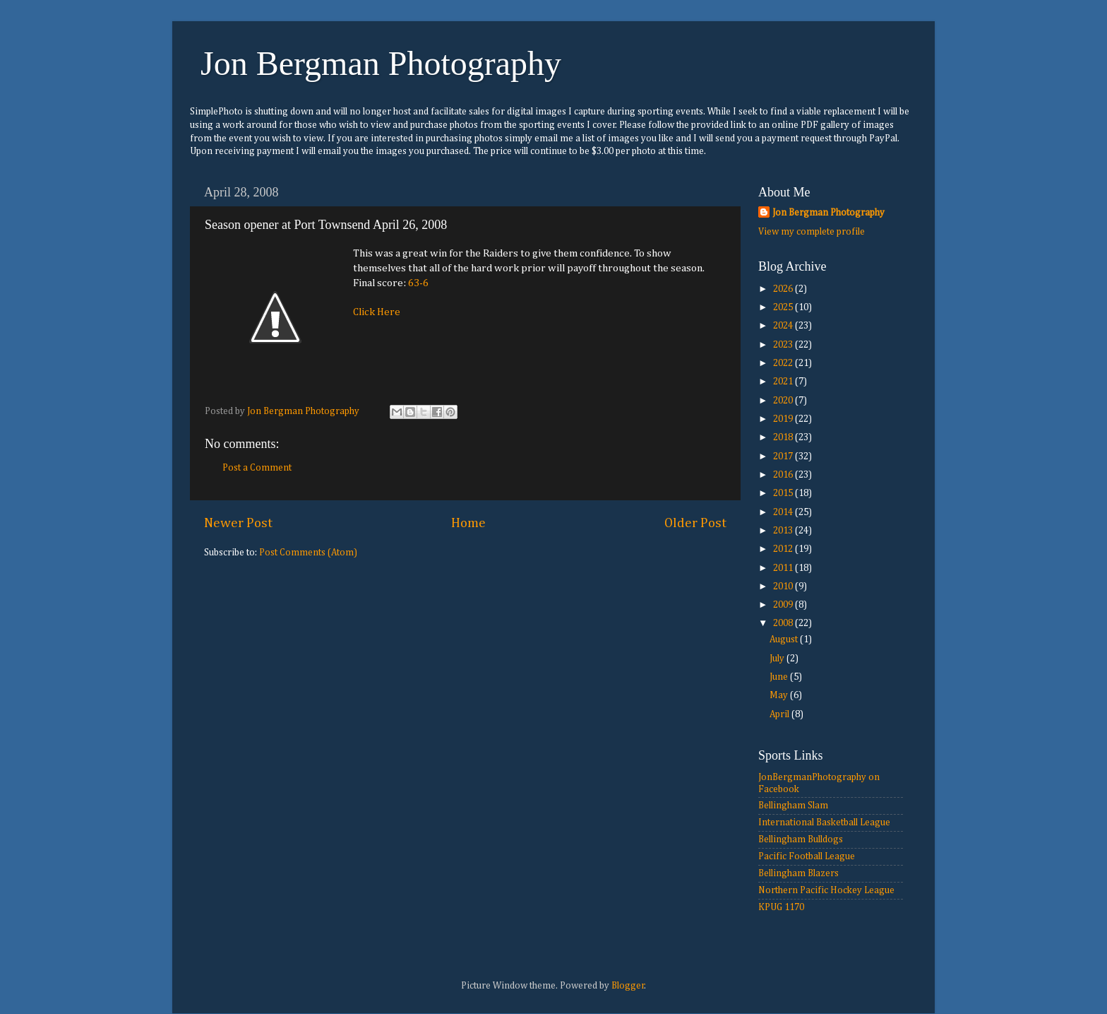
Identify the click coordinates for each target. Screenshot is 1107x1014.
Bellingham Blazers (798, 873)
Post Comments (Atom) (308, 553)
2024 (784, 326)
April (780, 714)
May (780, 695)
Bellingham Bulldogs (800, 839)
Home (468, 523)
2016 (784, 475)
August (785, 639)
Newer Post (238, 523)
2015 (784, 493)
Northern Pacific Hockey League (826, 890)
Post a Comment (257, 468)
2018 (784, 437)
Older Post (695, 523)
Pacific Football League (806, 856)
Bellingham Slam (793, 805)
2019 (784, 419)
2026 (784, 289)
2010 (784, 586)
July (778, 659)
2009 (784, 605)
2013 (784, 531)
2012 (784, 549)
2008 (784, 623)
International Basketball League (824, 822)
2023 (784, 345)
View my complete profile (811, 232)
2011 (784, 568)
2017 (784, 456)
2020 (784, 401)
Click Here (376, 312)
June (780, 677)
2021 (784, 382)
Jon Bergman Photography (381, 63)
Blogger (628, 986)
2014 (784, 512)
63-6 (418, 283)
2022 (784, 363)
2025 (784, 307)
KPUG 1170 (781, 907)
